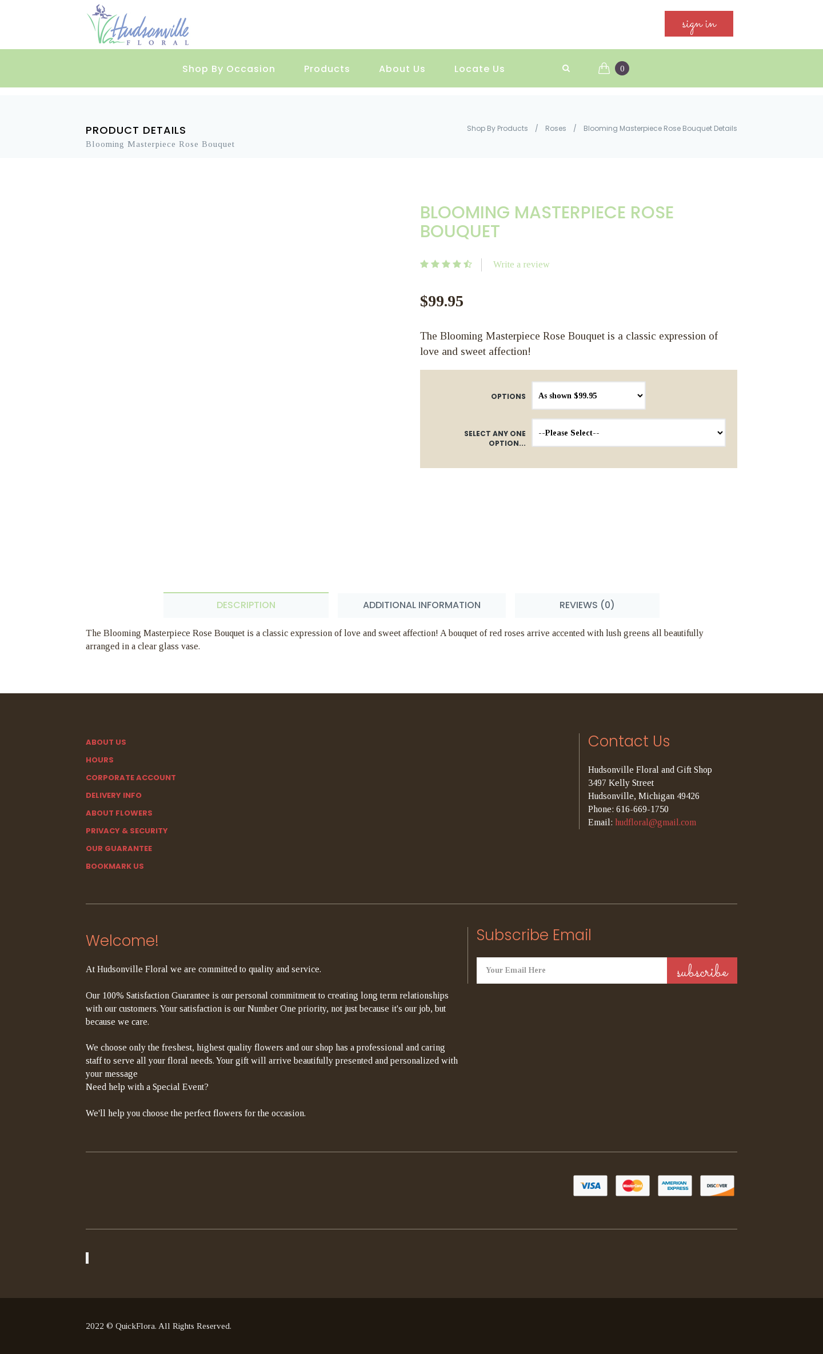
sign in (699, 23)
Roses (555, 128)
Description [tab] (246, 605)
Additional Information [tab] (422, 605)
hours (100, 759)
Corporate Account (131, 777)
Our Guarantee (119, 848)
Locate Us (479, 68)
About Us (402, 68)
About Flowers (119, 813)
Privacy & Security (127, 830)
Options (508, 396)
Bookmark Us (115, 866)
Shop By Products (497, 128)
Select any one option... (495, 438)
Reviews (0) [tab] (587, 605)
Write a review (521, 264)
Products (327, 68)
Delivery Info (114, 795)
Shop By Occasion (228, 68)
